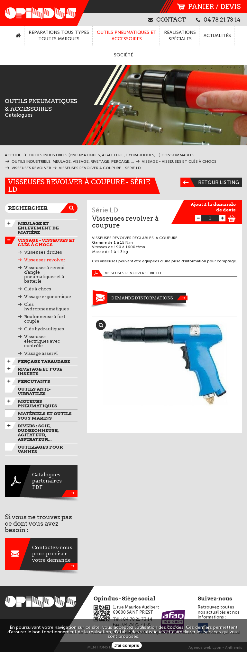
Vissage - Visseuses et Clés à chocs (46, 242)
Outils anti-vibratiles (34, 391)
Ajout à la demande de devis (213, 207)
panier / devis (209, 7)
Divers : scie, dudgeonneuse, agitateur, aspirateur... (38, 432)
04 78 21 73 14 (218, 19)
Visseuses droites (43, 252)
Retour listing (209, 182)
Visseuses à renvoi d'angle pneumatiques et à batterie (44, 274)
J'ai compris (126, 645)
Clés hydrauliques (44, 328)
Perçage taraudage (44, 361)
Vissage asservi (41, 353)
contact (167, 19)
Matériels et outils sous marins (45, 416)
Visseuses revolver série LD (126, 273)
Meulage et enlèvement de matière (38, 228)
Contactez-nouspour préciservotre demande (41, 554)
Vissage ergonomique (47, 296)
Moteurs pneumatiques (37, 403)
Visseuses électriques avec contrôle (42, 341)
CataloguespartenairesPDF (41, 481)
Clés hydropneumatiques (46, 306)
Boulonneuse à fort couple (44, 319)
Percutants (34, 381)
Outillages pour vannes (40, 449)
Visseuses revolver (45, 259)
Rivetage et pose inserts (40, 371)
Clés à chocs (37, 288)
